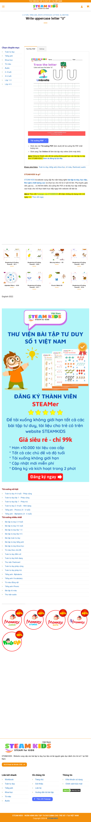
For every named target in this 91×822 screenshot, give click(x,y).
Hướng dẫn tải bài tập (44, 792)
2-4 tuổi (25, 15)
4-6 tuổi (8, 76)
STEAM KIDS (29, 180)
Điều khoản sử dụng (74, 779)
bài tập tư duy (73, 180)
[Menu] (3, 6)
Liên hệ (38, 788)
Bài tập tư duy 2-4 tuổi (14, 522)
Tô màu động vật (12, 582)
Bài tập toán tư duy (12, 538)
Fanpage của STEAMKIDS (47, 194)
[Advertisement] (46, 36)
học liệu (83, 180)
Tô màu (8, 64)
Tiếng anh (33, 15)
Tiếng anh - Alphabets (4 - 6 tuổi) (18, 514)
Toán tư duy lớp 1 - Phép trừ (16, 502)
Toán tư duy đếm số (13, 554)
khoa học (61, 167)
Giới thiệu (39, 784)
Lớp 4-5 (8, 84)
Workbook (9, 779)
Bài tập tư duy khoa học (14, 546)
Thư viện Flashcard (12, 562)
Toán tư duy (9, 52)
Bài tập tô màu (11, 590)
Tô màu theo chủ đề (13, 550)
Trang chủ (39, 779)
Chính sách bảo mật (74, 784)
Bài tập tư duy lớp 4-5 (13, 534)
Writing (65, 15)
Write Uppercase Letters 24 (49, 15)
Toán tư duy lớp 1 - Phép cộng (17, 498)
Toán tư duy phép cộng (14, 566)
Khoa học (9, 60)
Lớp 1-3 (8, 80)
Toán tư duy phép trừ (13, 570)
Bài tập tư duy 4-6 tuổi (14, 526)
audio (83, 167)
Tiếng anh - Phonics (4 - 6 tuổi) (17, 510)
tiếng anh (53, 167)
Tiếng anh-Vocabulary (14, 578)
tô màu (69, 167)
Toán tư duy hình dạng (14, 558)
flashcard (76, 167)
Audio (7, 68)
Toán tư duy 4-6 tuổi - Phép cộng (18, 494)
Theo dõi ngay (38, 197)
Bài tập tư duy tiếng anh (14, 542)
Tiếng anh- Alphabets (13, 574)
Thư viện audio (11, 594)
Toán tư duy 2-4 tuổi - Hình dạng (18, 506)
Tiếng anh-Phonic (12, 586)
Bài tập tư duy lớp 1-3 (13, 530)
